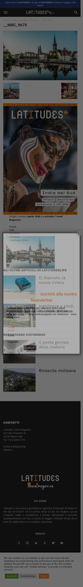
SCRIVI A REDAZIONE (14, 451)
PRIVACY (7, 455)
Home (6, 20)
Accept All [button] (11, 576)
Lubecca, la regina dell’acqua (25, 20)
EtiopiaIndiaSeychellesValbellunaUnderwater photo (19, 238)
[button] (5, 12)
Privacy (44, 576)
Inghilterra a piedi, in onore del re (59, 313)
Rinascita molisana (57, 375)
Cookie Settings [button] (27, 576)
